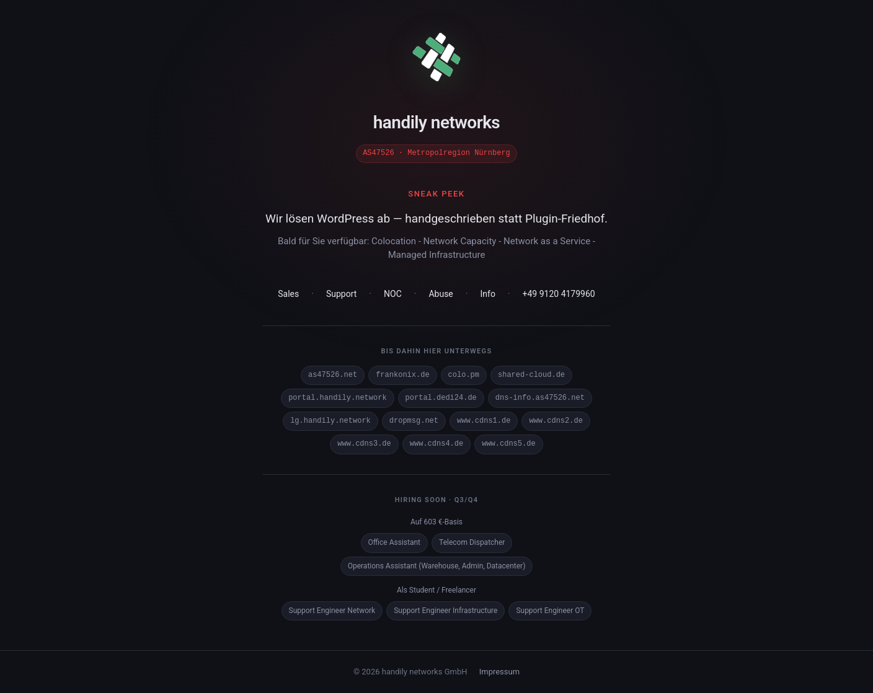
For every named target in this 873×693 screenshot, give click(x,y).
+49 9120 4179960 (559, 293)
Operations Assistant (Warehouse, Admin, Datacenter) (437, 565)
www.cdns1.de (483, 420)
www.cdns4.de (436, 443)
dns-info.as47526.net (540, 397)
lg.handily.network (330, 420)
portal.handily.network (337, 397)
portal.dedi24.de (441, 397)
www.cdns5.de (508, 443)
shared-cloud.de (531, 374)
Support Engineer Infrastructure (445, 610)
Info (487, 293)
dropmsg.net (413, 420)
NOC (393, 293)
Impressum (499, 671)
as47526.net (332, 374)
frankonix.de (402, 374)
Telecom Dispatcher (472, 541)
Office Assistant (394, 541)
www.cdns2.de (555, 420)
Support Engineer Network (332, 610)
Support (341, 293)
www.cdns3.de (364, 443)
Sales (288, 293)
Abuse (440, 293)
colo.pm (463, 374)
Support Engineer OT (550, 610)
